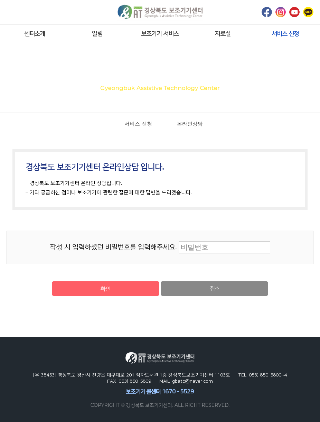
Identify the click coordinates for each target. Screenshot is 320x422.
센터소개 (34, 33)
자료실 (222, 33)
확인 (105, 289)
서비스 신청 (285, 33)
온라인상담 (190, 124)
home (108, 124)
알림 (97, 33)
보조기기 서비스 (160, 33)
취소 (214, 288)
